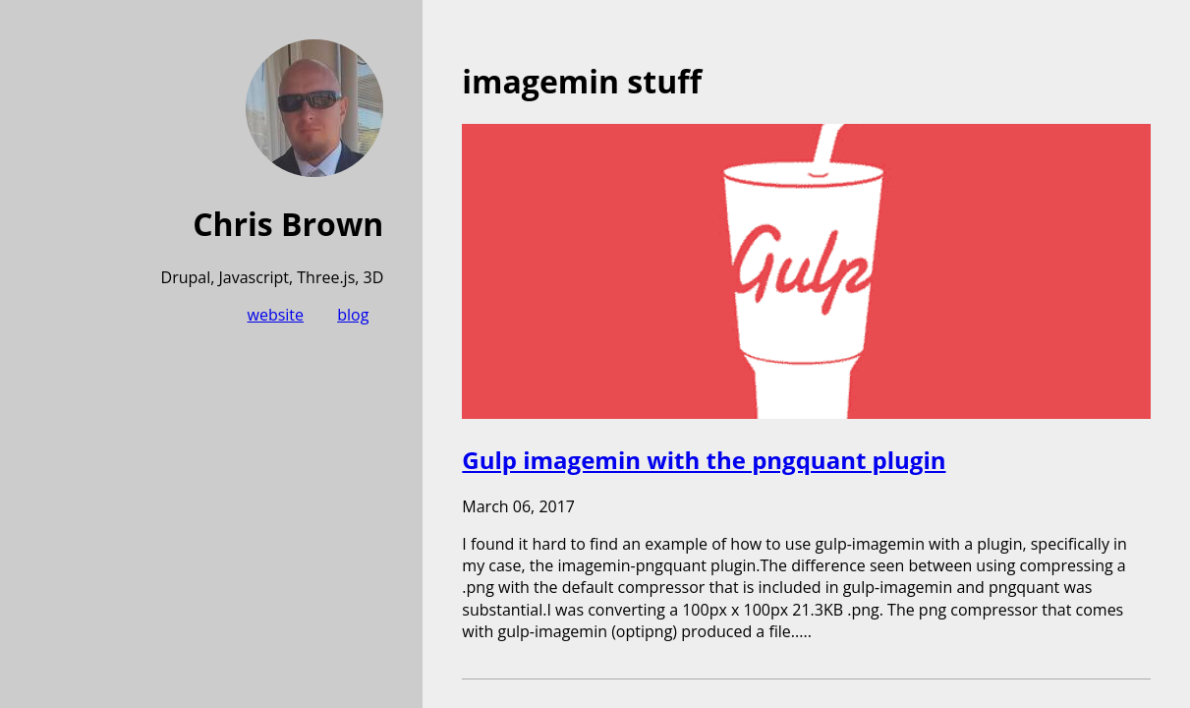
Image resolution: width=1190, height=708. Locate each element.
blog (352, 314)
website (276, 314)
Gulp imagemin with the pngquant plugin (703, 459)
